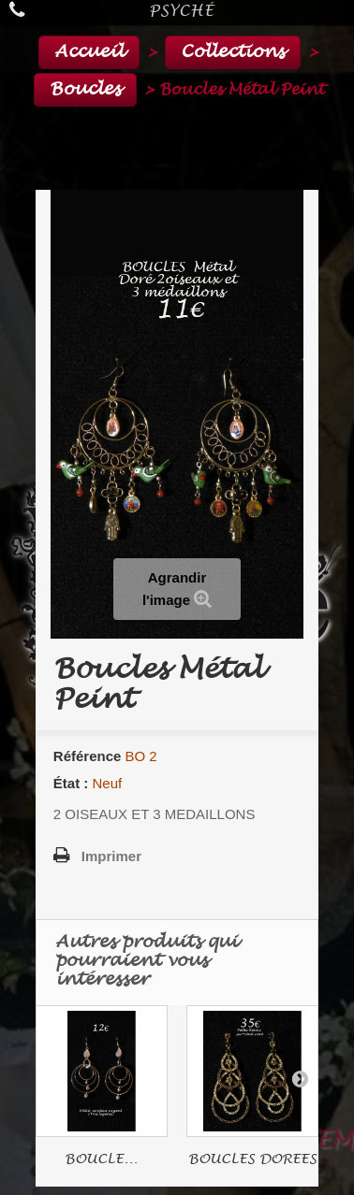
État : (71, 783)
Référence (87, 756)
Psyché (181, 11)
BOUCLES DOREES (252, 1159)
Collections (233, 52)
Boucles (85, 89)
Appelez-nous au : (21, 10)
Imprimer (111, 856)
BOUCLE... (101, 1159)
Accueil (89, 52)
